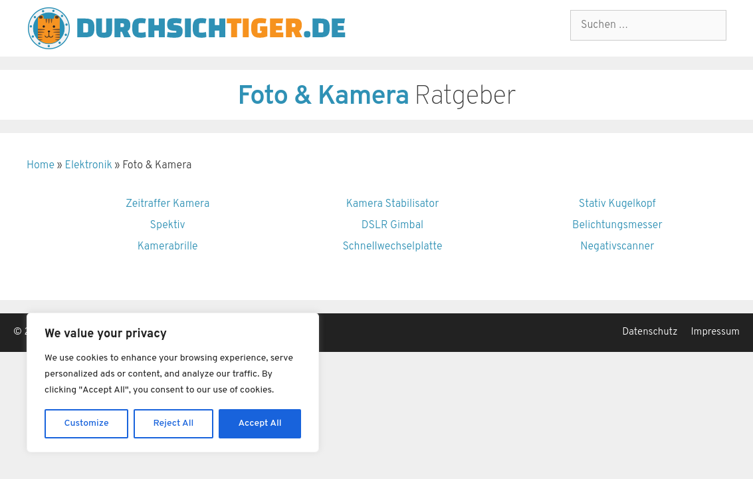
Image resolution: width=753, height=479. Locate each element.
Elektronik (88, 165)
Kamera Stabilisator (392, 204)
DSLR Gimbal (392, 225)
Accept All (259, 423)
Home (40, 165)
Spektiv (167, 225)
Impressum (715, 332)
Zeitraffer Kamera (167, 204)
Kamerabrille (168, 246)
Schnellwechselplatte (393, 246)
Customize (86, 423)
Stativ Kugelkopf (617, 204)
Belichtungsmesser (617, 225)
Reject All (174, 423)
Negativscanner (617, 246)
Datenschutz (649, 332)
